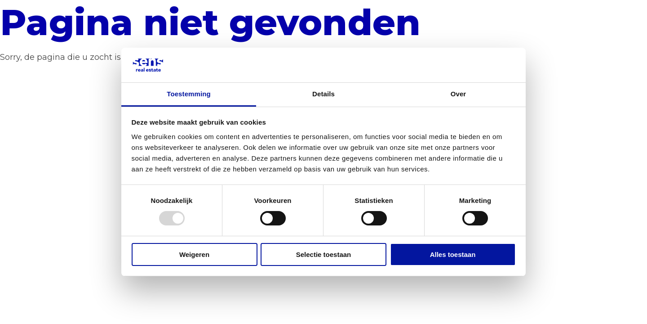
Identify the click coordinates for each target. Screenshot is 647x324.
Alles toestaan (453, 254)
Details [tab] (323, 94)
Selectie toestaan (323, 254)
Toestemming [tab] (189, 94)
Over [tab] (458, 94)
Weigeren (194, 254)
